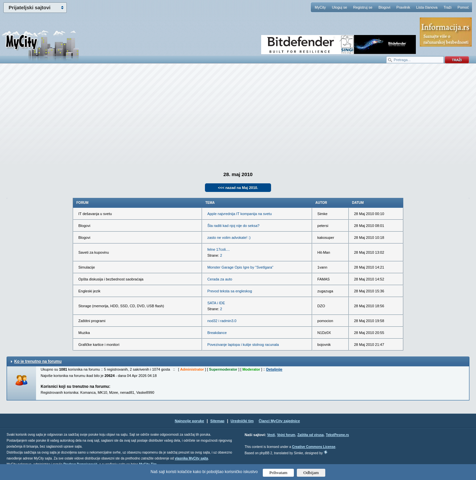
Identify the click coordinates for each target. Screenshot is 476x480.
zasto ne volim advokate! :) (229, 238)
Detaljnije (274, 369)
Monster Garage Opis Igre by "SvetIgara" (240, 267)
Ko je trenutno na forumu (37, 361)
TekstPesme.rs (337, 435)
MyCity (320, 7)
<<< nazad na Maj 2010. (238, 188)
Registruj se (362, 7)
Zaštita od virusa (311, 435)
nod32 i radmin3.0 (221, 321)
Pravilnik (403, 7)
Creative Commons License (313, 447)
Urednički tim (242, 421)
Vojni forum (286, 435)
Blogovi (384, 7)
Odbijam (311, 472)
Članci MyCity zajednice (279, 421)
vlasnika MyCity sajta (191, 458)
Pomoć (463, 7)
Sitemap (217, 421)
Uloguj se (339, 7)
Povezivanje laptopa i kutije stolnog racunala (243, 345)
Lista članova (426, 7)
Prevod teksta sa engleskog (229, 291)
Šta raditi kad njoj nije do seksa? (233, 226)
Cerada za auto (219, 279)
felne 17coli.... (218, 249)
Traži (448, 7)
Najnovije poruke (189, 421)
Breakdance (217, 333)
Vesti (271, 435)
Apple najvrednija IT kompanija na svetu (239, 214)
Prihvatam (278, 472)
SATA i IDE (216, 303)
